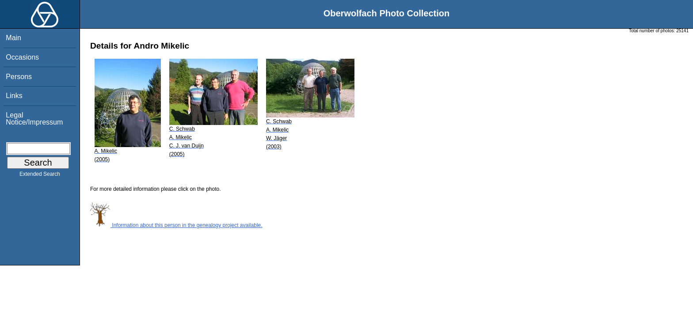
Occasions (22, 57)
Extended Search (39, 175)
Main (13, 38)
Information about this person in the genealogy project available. (176, 225)
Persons (19, 76)
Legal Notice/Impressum (34, 118)
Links (14, 95)
